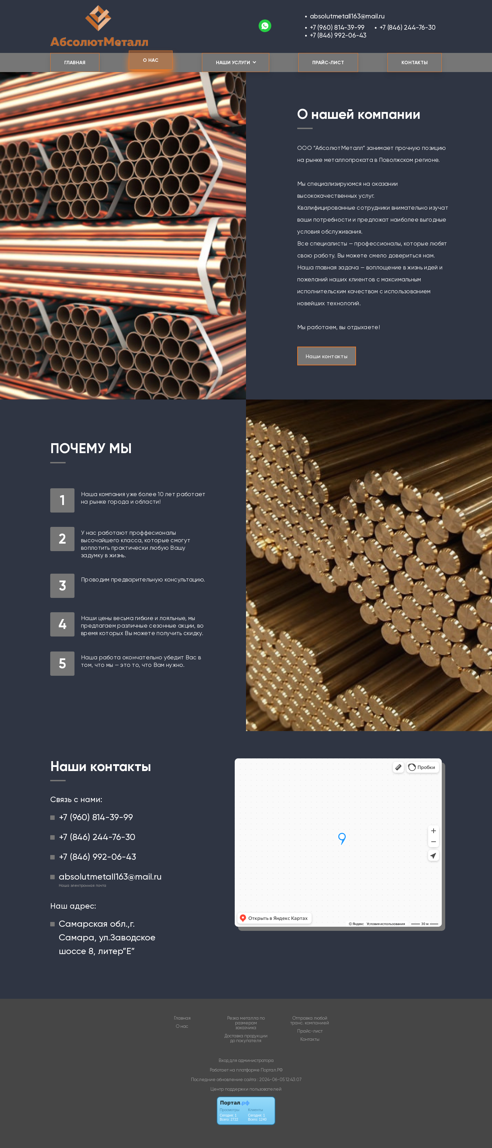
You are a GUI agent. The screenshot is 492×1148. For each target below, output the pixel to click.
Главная (74, 63)
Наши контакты (326, 356)
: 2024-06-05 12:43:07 (279, 1079)
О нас (151, 60)
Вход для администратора (246, 1060)
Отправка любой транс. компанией (309, 1020)
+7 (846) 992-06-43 (338, 35)
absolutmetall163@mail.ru (347, 16)
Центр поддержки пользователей (246, 1089)
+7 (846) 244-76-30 (407, 27)
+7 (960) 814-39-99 (337, 27)
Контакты (414, 63)
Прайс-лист (328, 63)
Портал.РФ (272, 1070)
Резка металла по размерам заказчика (246, 1023)
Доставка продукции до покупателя (246, 1038)
